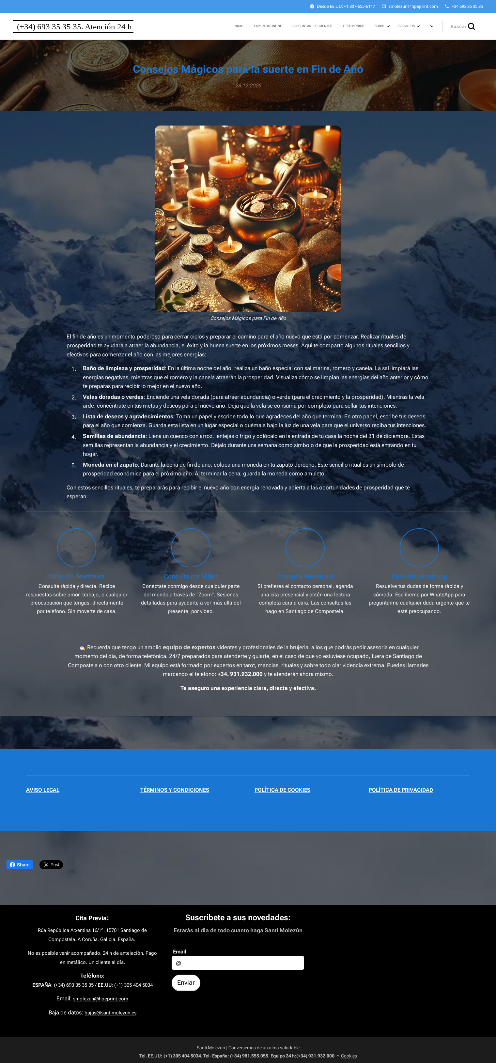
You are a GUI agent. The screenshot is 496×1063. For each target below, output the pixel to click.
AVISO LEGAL (42, 790)
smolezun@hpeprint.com (413, 6)
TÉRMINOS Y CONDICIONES (174, 790)
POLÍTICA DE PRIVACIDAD (401, 790)
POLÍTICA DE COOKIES (282, 790)
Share (20, 864)
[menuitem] (347, 26)
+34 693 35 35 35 (467, 6)
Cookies (349, 1055)
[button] (462, 26)
